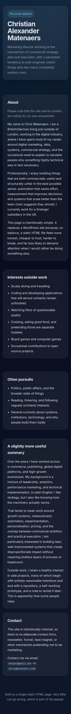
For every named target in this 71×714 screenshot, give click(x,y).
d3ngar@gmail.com (20, 663)
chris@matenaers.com (22, 668)
